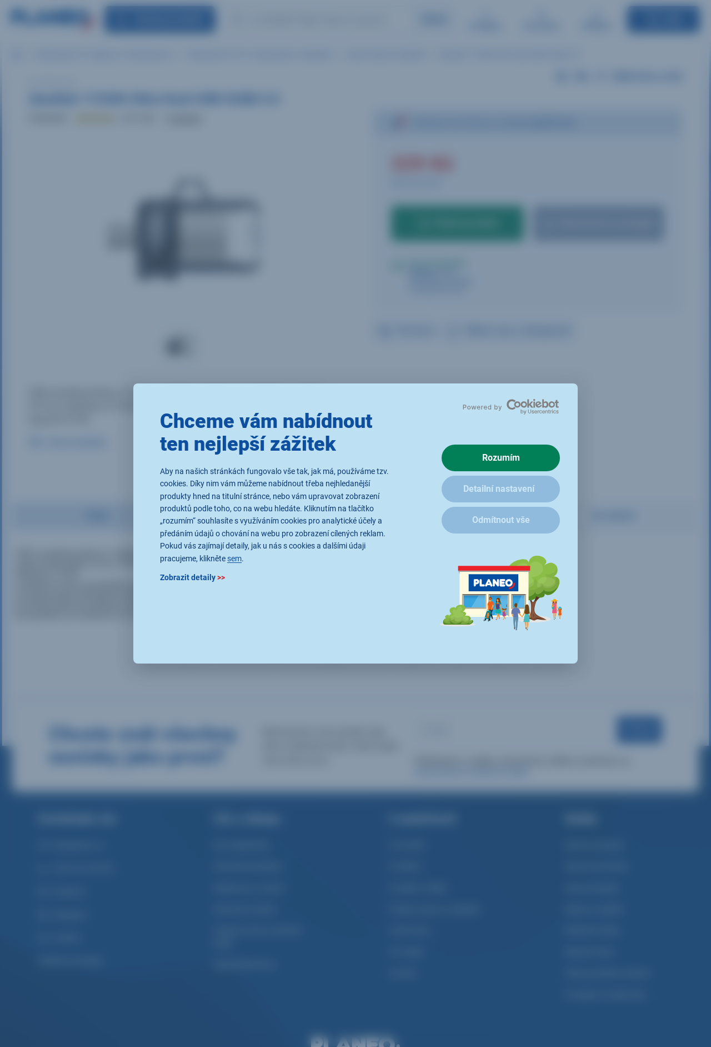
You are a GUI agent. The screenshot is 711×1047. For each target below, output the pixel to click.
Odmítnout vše (501, 520)
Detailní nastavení (498, 488)
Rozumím (501, 457)
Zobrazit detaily (192, 577)
